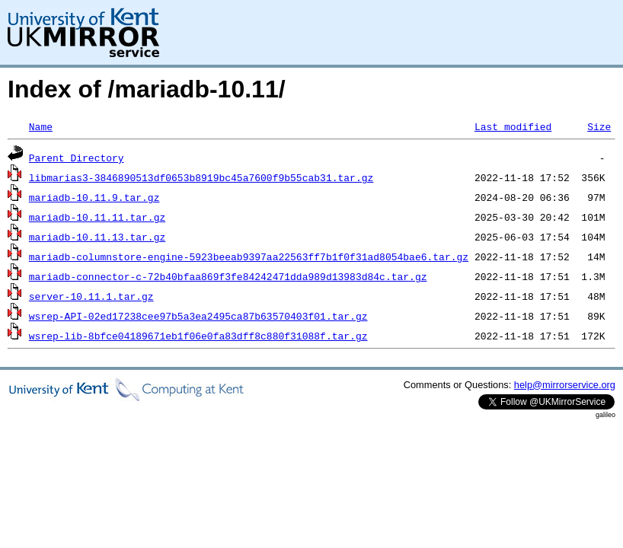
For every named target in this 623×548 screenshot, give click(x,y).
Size (599, 126)
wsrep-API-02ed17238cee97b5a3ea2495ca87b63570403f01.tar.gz (198, 316)
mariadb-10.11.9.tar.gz (94, 197)
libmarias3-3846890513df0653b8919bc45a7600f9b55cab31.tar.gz (201, 177)
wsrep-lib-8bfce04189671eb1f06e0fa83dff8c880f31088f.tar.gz (198, 335)
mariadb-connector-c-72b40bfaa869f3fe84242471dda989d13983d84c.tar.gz (228, 276)
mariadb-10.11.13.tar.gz (97, 237)
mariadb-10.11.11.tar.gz (97, 217)
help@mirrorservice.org (564, 384)
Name (41, 126)
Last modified (512, 126)
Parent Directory (76, 157)
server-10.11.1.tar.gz (91, 296)
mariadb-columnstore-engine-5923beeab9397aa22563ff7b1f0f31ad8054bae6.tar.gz (248, 256)
